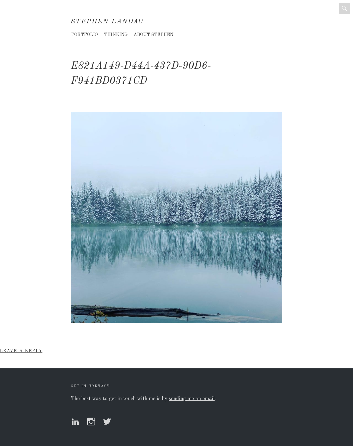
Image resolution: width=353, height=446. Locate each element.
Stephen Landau (107, 21)
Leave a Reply (21, 351)
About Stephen (153, 35)
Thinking (116, 35)
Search (344, 8)
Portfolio (84, 35)
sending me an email (192, 398)
